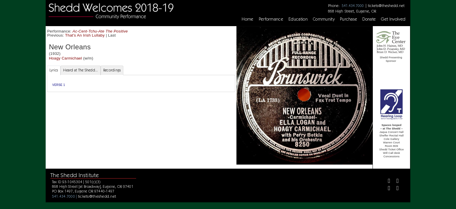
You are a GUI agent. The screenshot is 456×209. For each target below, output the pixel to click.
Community (324, 19)
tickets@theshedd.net (386, 5)
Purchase (348, 19)
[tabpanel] (141, 83)
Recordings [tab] (112, 70)
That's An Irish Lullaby (85, 35)
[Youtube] (395, 188)
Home (247, 19)
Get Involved (393, 19)
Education (298, 19)
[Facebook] (386, 181)
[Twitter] (395, 181)
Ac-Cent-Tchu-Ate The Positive (100, 31)
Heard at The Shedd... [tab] (80, 70)
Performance (271, 19)
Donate (369, 19)
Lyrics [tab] (53, 70)
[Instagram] (386, 188)
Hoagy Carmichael (65, 58)
